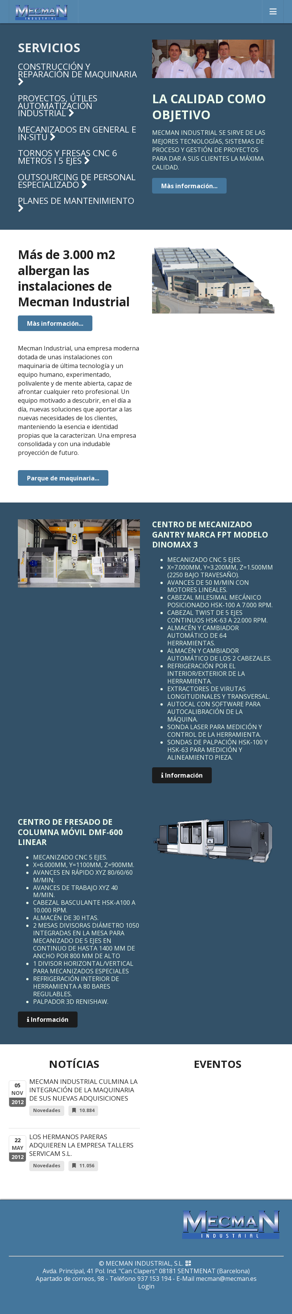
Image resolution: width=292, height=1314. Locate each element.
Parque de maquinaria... (63, 478)
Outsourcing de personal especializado (77, 180)
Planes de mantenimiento (76, 204)
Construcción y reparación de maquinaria (77, 73)
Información (182, 775)
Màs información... (189, 186)
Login (146, 1286)
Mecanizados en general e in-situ (77, 133)
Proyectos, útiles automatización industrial (57, 105)
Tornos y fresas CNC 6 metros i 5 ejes (67, 156)
